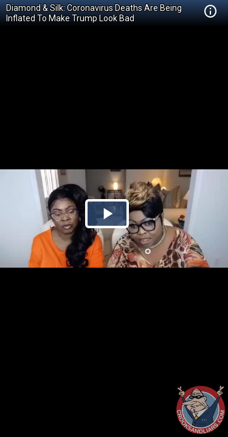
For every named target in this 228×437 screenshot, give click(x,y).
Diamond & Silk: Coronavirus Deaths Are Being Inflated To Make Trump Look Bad (94, 13)
